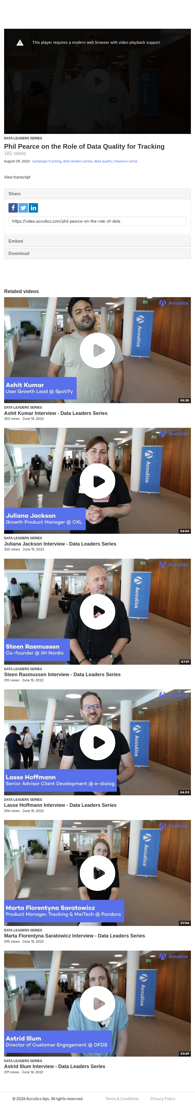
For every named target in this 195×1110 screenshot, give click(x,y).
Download (18, 253)
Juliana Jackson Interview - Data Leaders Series (60, 544)
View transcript (17, 177)
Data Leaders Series (23, 138)
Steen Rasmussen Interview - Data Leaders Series (62, 674)
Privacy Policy (162, 1099)
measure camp (125, 161)
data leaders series (77, 161)
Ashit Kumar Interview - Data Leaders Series (55, 413)
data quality (103, 161)
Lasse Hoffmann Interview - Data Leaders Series (60, 805)
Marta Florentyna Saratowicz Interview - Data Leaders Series (74, 936)
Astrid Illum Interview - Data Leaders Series (54, 1066)
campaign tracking (46, 161)
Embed (15, 241)
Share (14, 193)
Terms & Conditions (122, 1099)
